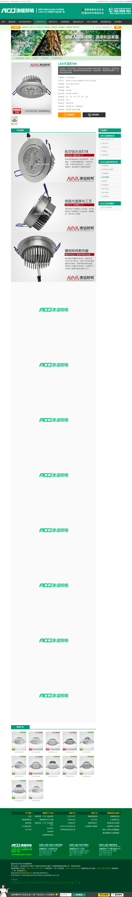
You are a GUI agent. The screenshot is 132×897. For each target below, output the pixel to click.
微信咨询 (118, 895)
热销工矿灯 (53, 22)
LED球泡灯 (69, 27)
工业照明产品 (40, 22)
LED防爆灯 (105, 155)
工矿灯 (76, 883)
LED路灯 (104, 151)
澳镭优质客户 (92, 823)
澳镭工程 (94, 813)
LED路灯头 (54, 27)
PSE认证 (48, 883)
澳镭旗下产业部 (48, 813)
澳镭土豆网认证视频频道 (110, 829)
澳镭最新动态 (106, 22)
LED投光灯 (105, 147)
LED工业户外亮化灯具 (67, 826)
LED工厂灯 (32, 27)
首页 (3, 22)
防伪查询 (129, 1)
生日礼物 (31, 883)
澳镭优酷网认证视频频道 (110, 833)
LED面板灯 (61, 27)
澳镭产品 (72, 813)
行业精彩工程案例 (91, 826)
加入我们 (50, 828)
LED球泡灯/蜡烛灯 (107, 169)
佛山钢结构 (67, 883)
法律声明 (50, 831)
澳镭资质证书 (78, 22)
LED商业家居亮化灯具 (67, 829)
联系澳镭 (118, 22)
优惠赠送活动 (114, 816)
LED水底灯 (105, 192)
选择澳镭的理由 (48, 835)
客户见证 (94, 819)
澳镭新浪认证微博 (113, 823)
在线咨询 (70, 115)
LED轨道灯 (47, 27)
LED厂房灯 (76, 27)
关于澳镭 (28, 813)
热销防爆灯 (65, 22)
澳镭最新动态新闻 (113, 813)
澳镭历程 (12, 22)
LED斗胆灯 (105, 189)
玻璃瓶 (23, 883)
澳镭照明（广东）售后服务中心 (44, 824)
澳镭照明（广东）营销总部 (44, 816)
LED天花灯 (45, 58)
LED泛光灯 (40, 27)
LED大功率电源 (106, 207)
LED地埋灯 (105, 196)
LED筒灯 (104, 181)
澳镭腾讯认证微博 (113, 826)
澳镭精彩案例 (92, 816)
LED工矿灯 (25, 27)
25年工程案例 (92, 22)
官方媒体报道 (26, 826)
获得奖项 (28, 823)
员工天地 (28, 829)
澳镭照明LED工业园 (46, 819)
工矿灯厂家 (57, 883)
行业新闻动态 (114, 819)
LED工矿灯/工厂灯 (107, 139)
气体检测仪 (15, 883)
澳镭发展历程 (26, 819)
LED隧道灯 (105, 165)
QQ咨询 (105, 895)
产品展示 (35, 58)
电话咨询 (95, 115)
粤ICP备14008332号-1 (40, 873)
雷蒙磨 (39, 883)
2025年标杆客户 (25, 22)
